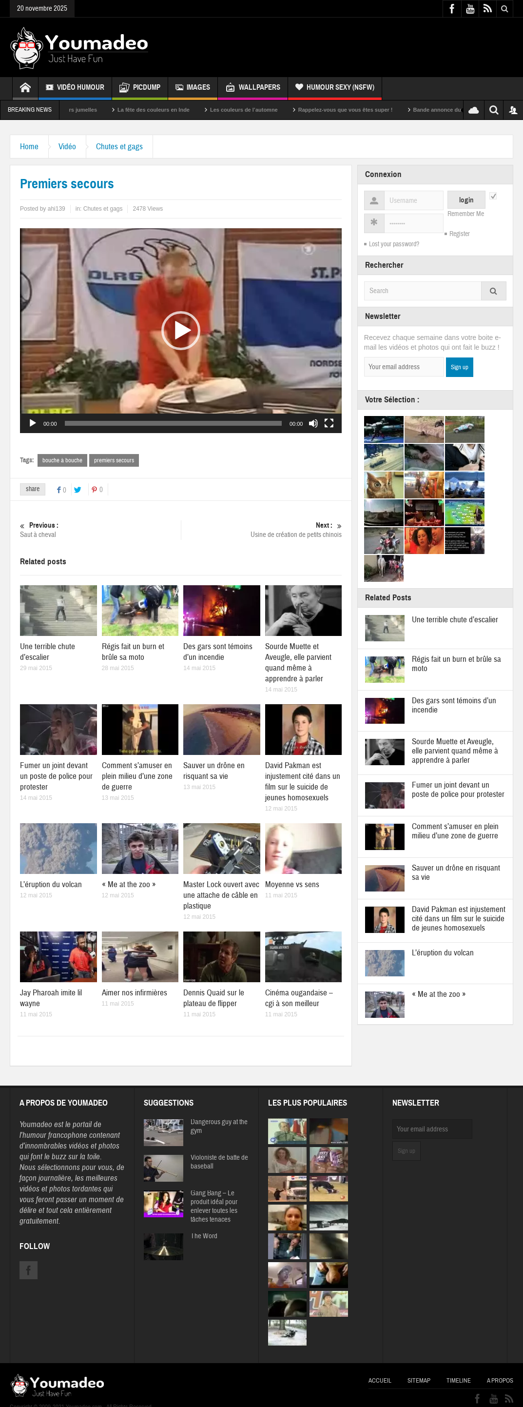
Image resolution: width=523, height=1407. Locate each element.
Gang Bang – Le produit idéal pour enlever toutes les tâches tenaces (214, 1206)
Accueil (379, 1381)
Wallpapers (253, 88)
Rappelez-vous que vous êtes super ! (362, 110)
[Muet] (313, 423)
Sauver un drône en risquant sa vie (214, 770)
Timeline (458, 1381)
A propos (500, 1381)
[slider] (173, 423)
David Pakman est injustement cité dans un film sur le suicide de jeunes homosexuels (302, 781)
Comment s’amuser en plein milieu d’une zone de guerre (137, 776)
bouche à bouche (62, 460)
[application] (181, 330)
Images (192, 88)
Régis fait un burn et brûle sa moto (133, 651)
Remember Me (465, 214)
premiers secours (114, 460)
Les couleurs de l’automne (260, 110)
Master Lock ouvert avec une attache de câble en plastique (221, 895)
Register (459, 234)
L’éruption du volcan (51, 884)
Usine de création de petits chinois (261, 529)
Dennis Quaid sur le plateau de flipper (213, 998)
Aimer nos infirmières (134, 993)
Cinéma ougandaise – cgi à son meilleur (299, 998)
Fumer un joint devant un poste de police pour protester (56, 776)
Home (29, 146)
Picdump (140, 88)
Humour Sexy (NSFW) (335, 88)
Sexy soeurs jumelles (86, 110)
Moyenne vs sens (292, 884)
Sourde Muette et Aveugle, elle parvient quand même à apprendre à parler (298, 662)
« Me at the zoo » (129, 884)
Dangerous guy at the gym (219, 1126)
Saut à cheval (100, 529)
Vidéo (67, 146)
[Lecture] (33, 423)
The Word (204, 1236)
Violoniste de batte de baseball (219, 1162)
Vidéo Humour (75, 88)
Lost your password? (394, 244)
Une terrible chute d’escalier (47, 651)
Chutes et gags (119, 146)
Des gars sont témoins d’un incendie (217, 651)
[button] (180, 330)
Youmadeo (35, 1124)
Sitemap (418, 1381)
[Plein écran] (329, 423)
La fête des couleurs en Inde (170, 110)
